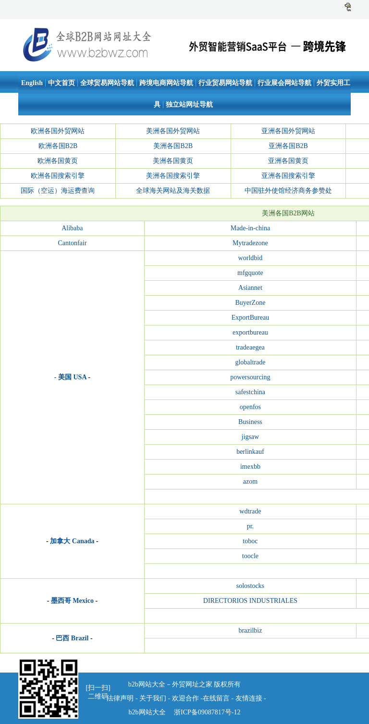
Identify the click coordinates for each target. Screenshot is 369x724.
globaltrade (250, 362)
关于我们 (152, 698)
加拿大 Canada (72, 541)
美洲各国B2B (173, 146)
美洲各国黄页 (173, 160)
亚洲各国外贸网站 (288, 131)
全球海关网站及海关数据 (173, 190)
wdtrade (250, 511)
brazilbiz (250, 630)
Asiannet (250, 287)
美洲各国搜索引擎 (173, 175)
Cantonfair (72, 243)
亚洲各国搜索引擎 (288, 175)
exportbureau (250, 332)
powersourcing (250, 377)
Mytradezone (250, 243)
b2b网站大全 (147, 712)
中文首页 (61, 83)
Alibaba (72, 228)
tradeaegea (250, 347)
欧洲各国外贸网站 (58, 131)
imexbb (250, 466)
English (32, 83)
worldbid (250, 258)
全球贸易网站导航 (107, 83)
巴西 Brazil (72, 638)
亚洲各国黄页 (288, 160)
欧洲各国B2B (58, 146)
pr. (250, 526)
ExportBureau (251, 317)
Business (250, 421)
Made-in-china (250, 228)
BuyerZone (250, 302)
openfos (250, 407)
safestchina (250, 392)
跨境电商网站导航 (166, 83)
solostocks (250, 585)
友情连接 (249, 698)
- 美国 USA (70, 377)
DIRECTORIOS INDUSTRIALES (250, 600)
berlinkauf (250, 451)
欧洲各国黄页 (57, 160)
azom (250, 481)
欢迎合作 (185, 698)
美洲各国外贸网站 (173, 131)
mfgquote (250, 272)
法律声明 (120, 698)
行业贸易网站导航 (225, 83)
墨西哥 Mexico (72, 600)
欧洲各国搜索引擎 (58, 175)
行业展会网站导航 (284, 83)
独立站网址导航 (189, 104)
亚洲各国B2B (288, 146)
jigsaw (250, 436)
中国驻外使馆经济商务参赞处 (288, 190)
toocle (250, 556)
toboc (250, 541)
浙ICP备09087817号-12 (206, 712)
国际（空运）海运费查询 (58, 190)
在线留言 (216, 698)
